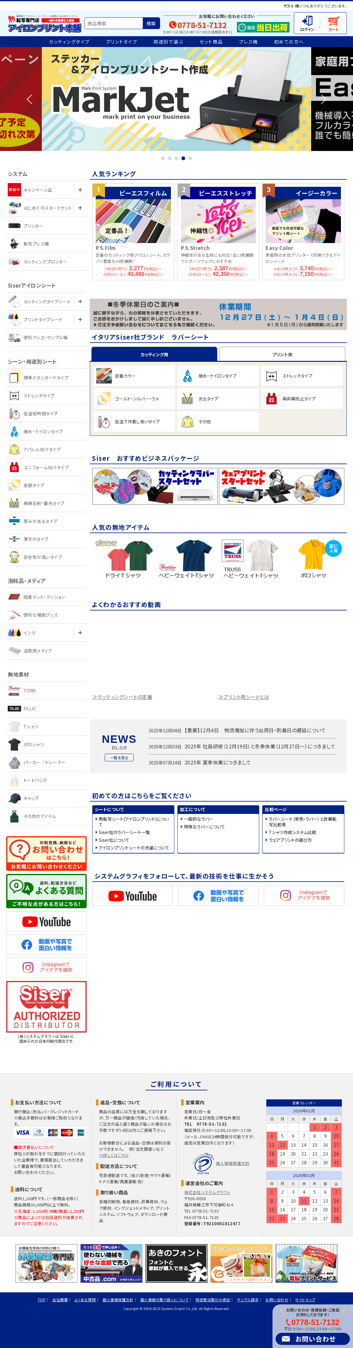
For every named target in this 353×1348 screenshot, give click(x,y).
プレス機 (248, 41)
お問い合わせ (315, 1338)
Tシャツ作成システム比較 (292, 833)
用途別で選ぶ (168, 41)
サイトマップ (305, 1299)
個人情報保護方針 (232, 1163)
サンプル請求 (248, 1299)
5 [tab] (190, 158)
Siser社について (114, 841)
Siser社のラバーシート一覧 (124, 833)
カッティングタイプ (69, 41)
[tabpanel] (176, 99)
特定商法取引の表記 (212, 1299)
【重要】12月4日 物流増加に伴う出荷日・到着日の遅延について (255, 731)
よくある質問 (85, 1299)
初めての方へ (289, 41)
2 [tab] (170, 158)
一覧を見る (119, 758)
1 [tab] (163, 158)
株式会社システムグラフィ (207, 1192)
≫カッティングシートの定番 (122, 698)
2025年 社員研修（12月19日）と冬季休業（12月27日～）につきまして (260, 747)
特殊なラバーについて (204, 828)
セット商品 (211, 41)
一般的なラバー (198, 820)
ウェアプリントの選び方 (290, 841)
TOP (42, 1299)
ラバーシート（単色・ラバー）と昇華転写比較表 (303, 822)
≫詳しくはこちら (114, 1155)
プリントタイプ (121, 41)
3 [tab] (176, 158)
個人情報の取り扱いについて (164, 1299)
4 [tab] (183, 158)
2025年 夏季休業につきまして (218, 763)
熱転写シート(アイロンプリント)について (134, 822)
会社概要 (60, 1299)
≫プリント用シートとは (243, 698)
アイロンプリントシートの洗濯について (134, 849)
